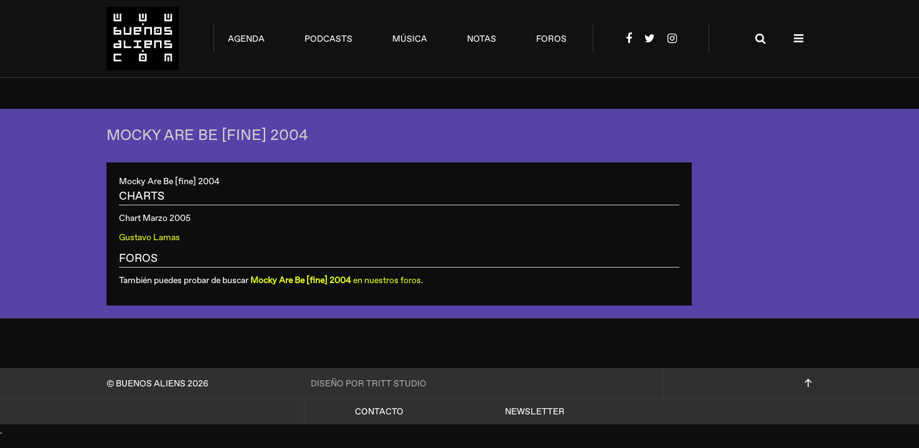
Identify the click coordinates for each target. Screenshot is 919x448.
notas (481, 39)
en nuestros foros (335, 280)
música (409, 39)
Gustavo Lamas (149, 237)
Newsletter (535, 411)
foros (551, 39)
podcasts (328, 39)
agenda (246, 39)
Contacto (379, 411)
